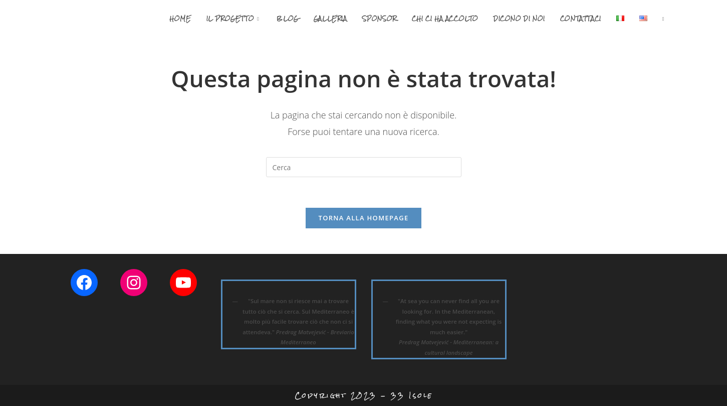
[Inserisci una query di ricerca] (363, 167)
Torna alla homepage (364, 217)
